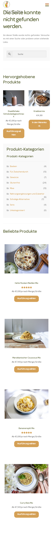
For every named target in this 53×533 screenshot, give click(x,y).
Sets (12, 205)
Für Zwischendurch (19, 172)
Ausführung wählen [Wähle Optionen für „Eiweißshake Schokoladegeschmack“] (13, 133)
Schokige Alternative (20, 199)
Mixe (12, 188)
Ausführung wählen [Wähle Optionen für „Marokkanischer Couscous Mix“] (26, 369)
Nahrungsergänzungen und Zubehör (27, 194)
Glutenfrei (15, 183)
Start (11, 12)
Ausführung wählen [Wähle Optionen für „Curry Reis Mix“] (26, 514)
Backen (13, 167)
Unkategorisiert (17, 211)
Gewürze (14, 177)
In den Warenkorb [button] (39, 124)
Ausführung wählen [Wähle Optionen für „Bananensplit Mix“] (26, 444)
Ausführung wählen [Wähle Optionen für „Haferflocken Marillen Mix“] (26, 299)
